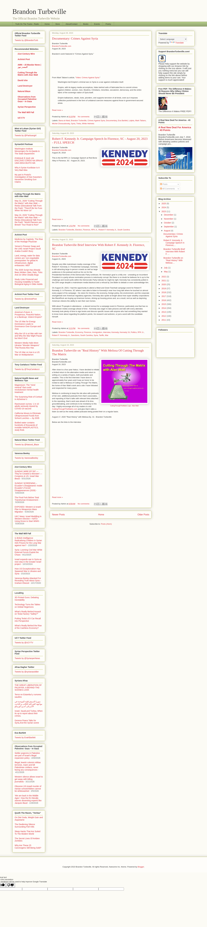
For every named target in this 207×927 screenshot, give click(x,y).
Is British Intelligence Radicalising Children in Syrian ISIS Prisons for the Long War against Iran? (28, 541)
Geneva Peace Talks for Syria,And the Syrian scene (27, 721)
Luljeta (131, 120)
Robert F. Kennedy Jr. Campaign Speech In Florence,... (173, 242)
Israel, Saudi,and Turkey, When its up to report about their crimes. (29, 713)
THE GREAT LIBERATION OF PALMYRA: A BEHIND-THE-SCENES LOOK (28, 687)
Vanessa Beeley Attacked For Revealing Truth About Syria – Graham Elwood (28, 580)
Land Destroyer (25, 86)
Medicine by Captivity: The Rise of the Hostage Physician (29, 240)
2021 (164, 280)
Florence (86, 230)
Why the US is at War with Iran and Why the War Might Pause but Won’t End (28, 336)
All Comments (167, 189)
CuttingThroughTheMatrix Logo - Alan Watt (124, 406)
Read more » (57, 110)
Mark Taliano (140, 120)
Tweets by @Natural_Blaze (27, 444)
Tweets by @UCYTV (24, 642)
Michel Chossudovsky (61, 123)
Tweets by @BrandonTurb (26, 40)
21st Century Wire (26, 54)
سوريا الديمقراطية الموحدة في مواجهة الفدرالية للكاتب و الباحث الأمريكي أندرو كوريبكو (28, 704)
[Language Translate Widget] (172, 39)
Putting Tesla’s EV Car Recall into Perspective (28, 619)
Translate (177, 43)
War (106, 335)
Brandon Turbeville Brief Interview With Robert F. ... (174, 251)
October (168, 223)
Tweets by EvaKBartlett (25, 737)
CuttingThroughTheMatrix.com (64, 409)
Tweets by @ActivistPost (26, 299)
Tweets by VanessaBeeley (26, 458)
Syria (73, 123)
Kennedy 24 (125, 332)
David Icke (23, 80)
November (169, 219)
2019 (164, 288)
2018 (164, 292)
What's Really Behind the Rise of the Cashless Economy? (28, 626)
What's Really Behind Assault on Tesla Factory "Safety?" (28, 612)
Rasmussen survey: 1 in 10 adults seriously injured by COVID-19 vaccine (27, 406)
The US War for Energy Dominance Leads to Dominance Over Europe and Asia (28, 325)
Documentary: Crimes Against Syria (75, 38)
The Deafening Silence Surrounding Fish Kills (25, 825)
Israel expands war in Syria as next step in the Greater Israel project (28, 561)
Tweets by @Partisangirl (25, 135)
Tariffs (101, 335)
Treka (78, 123)
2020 (164, 284)
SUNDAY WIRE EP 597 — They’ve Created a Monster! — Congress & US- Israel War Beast (28, 475)
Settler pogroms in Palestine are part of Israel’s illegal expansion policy (27, 755)
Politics (134, 332)
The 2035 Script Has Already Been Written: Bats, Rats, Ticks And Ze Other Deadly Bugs (28, 272)
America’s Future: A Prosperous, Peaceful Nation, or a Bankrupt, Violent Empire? (28, 314)
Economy (79, 332)
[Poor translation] (10, 885)
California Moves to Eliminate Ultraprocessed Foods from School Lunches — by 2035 (28, 415)
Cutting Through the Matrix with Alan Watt (28, 73)
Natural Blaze (24, 91)
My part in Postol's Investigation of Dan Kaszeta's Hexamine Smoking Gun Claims (28, 178)
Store (57, 24)
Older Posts (143, 514)
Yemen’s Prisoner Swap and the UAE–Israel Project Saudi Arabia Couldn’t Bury (28, 248)
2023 (164, 211)
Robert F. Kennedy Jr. (107, 230)
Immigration (97, 332)
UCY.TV (21, 118)
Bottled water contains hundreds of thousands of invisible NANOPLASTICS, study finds (27, 426)
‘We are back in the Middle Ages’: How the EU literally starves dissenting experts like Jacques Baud (28, 799)
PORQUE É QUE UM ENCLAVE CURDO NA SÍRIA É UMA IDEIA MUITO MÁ (29, 160)
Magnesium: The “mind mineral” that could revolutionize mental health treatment (27, 388)
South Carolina (123, 230)
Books (85, 24)
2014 (164, 308)
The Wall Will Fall (26, 112)
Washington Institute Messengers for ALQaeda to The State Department (27, 151)
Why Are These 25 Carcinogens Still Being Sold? (28, 846)
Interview (106, 332)
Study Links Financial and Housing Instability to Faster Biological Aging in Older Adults (29, 281)
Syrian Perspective (27, 107)
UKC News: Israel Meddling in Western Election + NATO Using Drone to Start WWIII (28, 518)
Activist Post (24, 59)
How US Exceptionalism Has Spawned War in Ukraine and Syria (28, 571)
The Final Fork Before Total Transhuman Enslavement (27, 498)
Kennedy (115, 332)
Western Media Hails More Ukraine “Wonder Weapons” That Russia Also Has (27, 345)
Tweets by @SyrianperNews (27, 658)
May (166, 271)
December (169, 215)
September (169, 226)
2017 (164, 296)
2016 (164, 300)
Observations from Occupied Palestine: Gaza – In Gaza (27, 99)
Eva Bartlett (123, 120)
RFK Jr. (94, 230)
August (167, 230)
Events (97, 24)
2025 (164, 203)
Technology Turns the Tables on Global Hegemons (27, 605)
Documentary (111, 120)
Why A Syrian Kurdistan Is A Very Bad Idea (27, 168)
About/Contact (71, 24)
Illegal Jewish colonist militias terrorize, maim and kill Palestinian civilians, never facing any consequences (28, 766)
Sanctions (75, 335)
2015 (164, 304)
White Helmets (88, 123)
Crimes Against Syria (96, 120)
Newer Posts (58, 514)
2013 (164, 312)
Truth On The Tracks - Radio (27, 24)
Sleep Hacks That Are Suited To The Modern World (27, 832)
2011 (164, 320)
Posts (163, 184)
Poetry (108, 24)
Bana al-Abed (64, 120)
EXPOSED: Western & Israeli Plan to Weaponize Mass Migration (28, 509)
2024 (164, 207)
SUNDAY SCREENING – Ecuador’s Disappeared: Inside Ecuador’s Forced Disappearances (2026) (28, 487)
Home (47, 24)
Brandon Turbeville (39, 11)
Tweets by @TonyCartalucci (27, 369)
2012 (164, 316)
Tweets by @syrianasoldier (27, 672)
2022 (164, 276)
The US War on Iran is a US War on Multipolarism (27, 353)
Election (78, 230)
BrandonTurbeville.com (61, 46)
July (166, 268)
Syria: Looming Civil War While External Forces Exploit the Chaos (28, 552)
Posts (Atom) (106, 524)
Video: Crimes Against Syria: (88, 77)
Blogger (141, 867)
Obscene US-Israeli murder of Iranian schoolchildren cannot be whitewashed (28, 788)
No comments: (84, 117)
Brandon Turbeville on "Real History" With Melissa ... (173, 260)
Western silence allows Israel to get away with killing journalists (29, 779)
